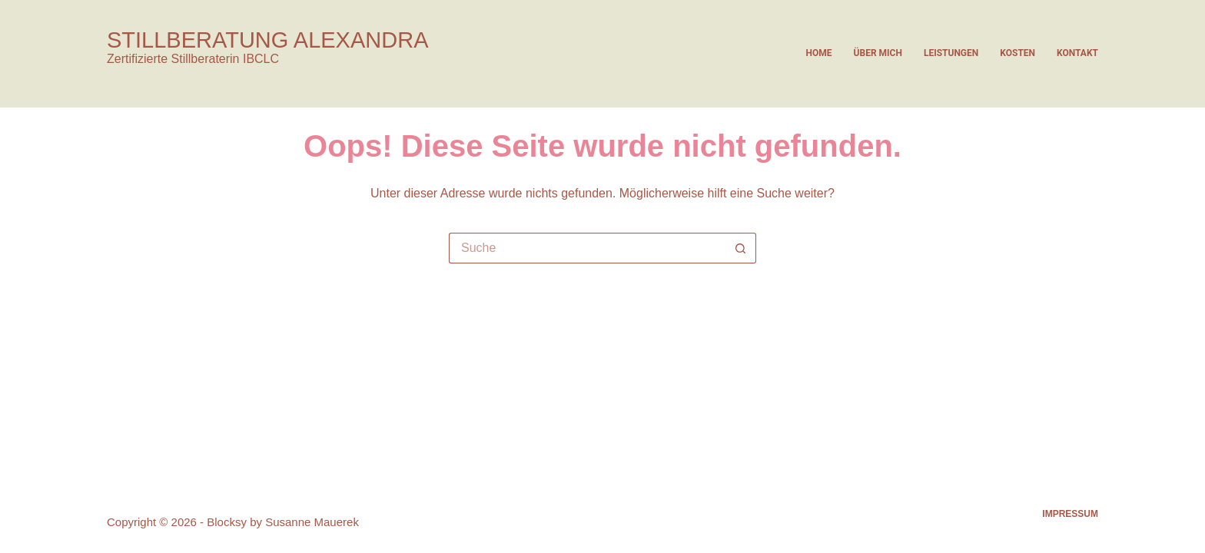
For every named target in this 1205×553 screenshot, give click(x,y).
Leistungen (951, 53)
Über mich (878, 53)
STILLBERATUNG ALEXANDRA (267, 40)
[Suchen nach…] (587, 248)
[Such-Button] (740, 248)
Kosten (1017, 53)
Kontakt (1077, 53)
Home (819, 53)
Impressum (1070, 513)
